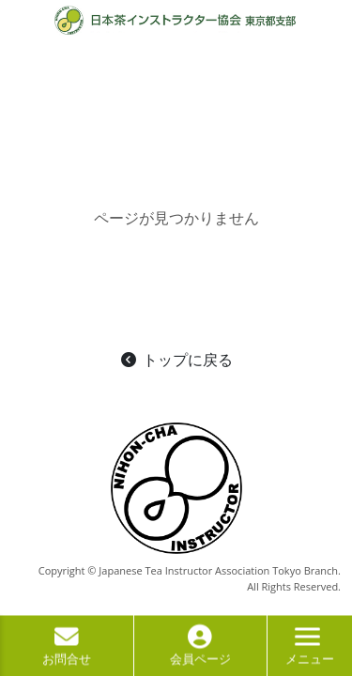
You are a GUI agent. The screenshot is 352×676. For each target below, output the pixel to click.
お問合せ (66, 650)
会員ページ (200, 650)
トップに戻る (175, 359)
